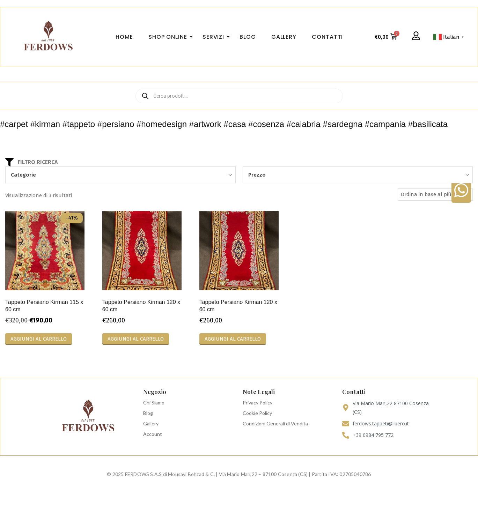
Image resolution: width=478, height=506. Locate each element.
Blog (148, 413)
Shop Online (169, 37)
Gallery (151, 423)
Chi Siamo (153, 402)
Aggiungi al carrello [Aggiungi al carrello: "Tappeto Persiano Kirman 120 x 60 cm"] (136, 339)
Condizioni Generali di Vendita (275, 423)
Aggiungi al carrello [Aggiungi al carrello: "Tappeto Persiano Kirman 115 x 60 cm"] (38, 339)
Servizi (215, 37)
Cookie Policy (257, 413)
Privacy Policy (257, 402)
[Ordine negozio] (435, 194)
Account (152, 434)
